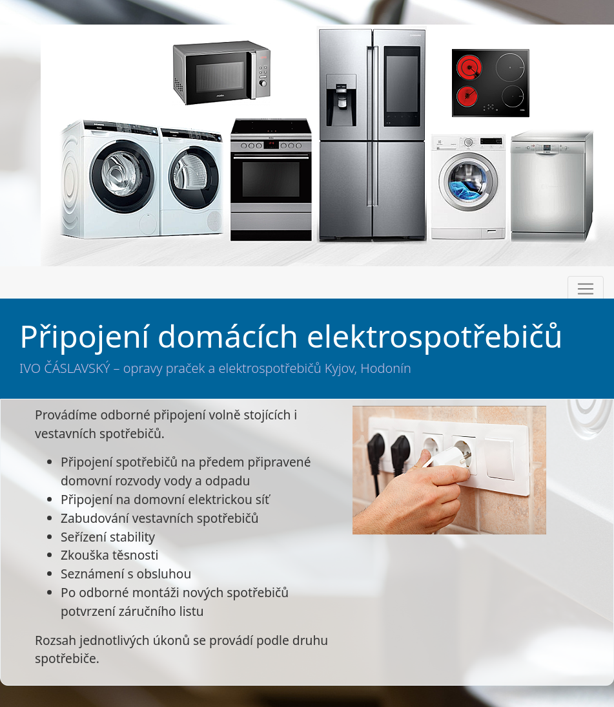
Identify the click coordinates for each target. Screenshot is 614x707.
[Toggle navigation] (586, 289)
